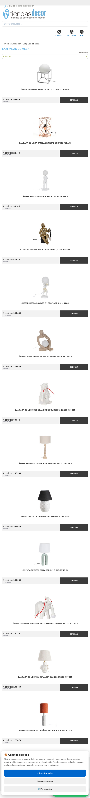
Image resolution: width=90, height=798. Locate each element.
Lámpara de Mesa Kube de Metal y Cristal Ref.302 (45, 90)
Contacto (59, 33)
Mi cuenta (71, 33)
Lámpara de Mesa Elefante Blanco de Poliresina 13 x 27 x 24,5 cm (45, 624)
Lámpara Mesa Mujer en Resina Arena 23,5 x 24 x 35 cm (45, 357)
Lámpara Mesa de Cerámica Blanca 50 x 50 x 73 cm (45, 517)
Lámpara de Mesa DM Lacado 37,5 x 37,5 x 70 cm (45, 570)
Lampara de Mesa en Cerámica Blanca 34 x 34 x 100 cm (45, 730)
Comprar (74, 100)
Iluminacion (16, 44)
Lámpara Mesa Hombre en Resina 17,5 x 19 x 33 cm (45, 250)
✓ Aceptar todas (45, 773)
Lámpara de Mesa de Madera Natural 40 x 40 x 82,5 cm (45, 463)
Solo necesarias (45, 781)
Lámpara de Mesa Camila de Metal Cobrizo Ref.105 (45, 143)
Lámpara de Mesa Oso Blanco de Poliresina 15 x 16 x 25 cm (45, 410)
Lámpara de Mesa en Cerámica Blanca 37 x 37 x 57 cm (45, 677)
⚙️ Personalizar (45, 789)
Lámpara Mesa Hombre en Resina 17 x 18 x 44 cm (45, 303)
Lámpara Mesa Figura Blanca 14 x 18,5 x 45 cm (45, 196)
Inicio (6, 44)
